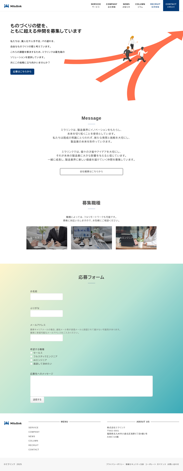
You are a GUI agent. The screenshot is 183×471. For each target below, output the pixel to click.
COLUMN (33, 441)
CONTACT (33, 450)
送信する (38, 400)
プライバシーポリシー (115, 464)
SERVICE (33, 428)
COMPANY (34, 432)
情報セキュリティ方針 (135, 464)
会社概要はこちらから (91, 172)
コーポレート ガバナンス (155, 464)
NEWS (31, 436)
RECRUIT (33, 445)
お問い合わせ (173, 464)
